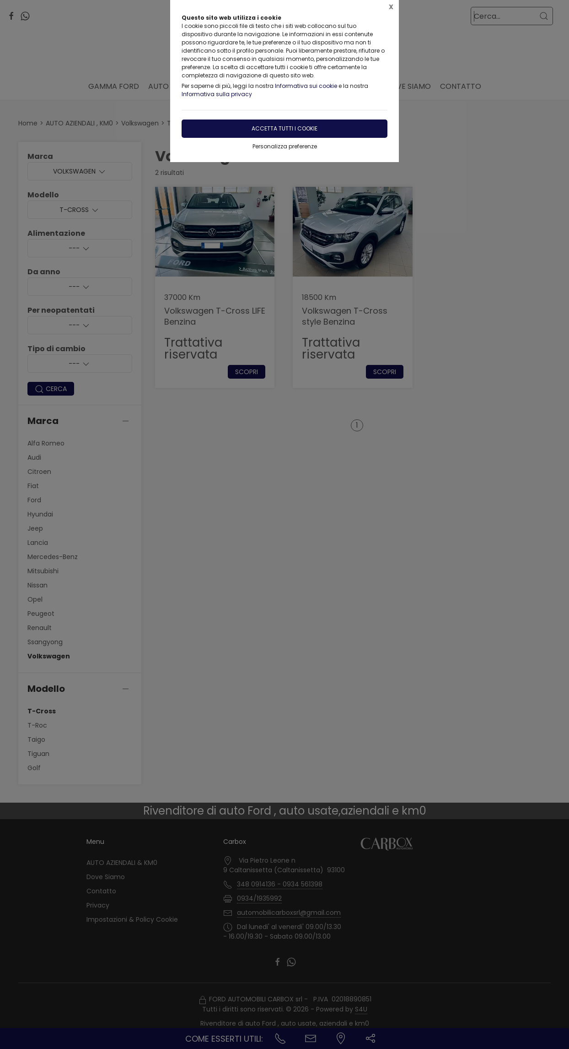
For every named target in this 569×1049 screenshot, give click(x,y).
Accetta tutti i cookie (284, 128)
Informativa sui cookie (306, 86)
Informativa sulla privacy (217, 94)
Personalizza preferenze (284, 146)
